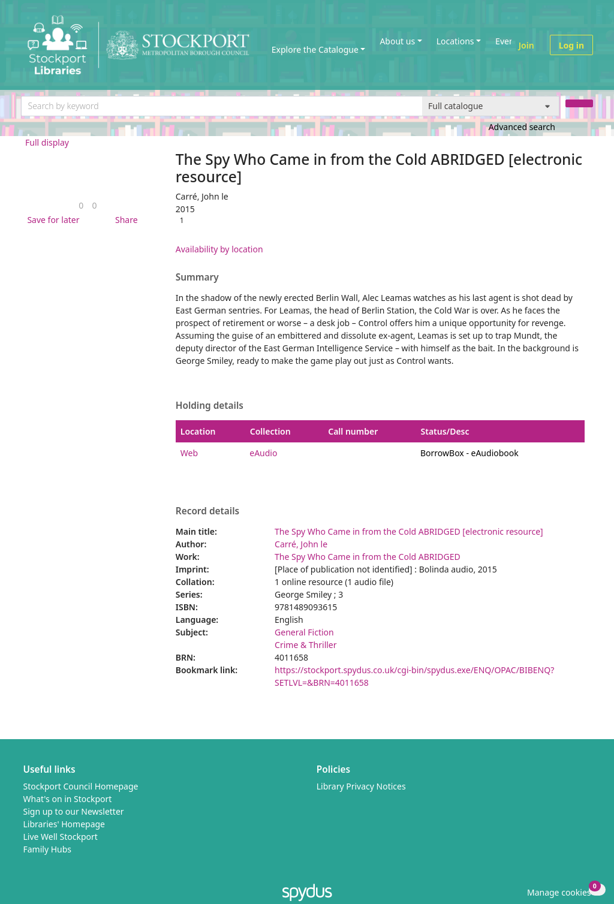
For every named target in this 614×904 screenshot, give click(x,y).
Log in (571, 45)
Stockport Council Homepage (81, 786)
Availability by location (219, 249)
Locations (455, 41)
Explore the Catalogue (315, 49)
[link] (81, 205)
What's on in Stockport (67, 798)
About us (397, 41)
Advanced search (522, 126)
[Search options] (490, 106)
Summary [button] (197, 277)
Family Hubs (47, 849)
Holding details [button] (209, 405)
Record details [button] (207, 511)
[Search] (579, 103)
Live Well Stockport (60, 836)
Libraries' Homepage (64, 824)
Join (526, 45)
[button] (51, 219)
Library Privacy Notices (361, 786)
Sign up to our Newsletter (73, 811)
